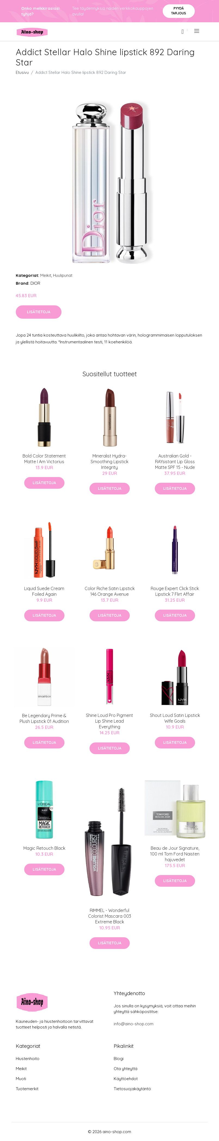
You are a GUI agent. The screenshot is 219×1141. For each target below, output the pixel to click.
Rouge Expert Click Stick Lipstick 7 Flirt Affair (175, 591)
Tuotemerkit (27, 1088)
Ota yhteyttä (125, 1068)
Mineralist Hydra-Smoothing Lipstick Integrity (109, 461)
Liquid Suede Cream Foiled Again (44, 591)
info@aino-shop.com (133, 1023)
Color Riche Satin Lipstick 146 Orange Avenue (110, 591)
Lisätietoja (38, 311)
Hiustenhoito (27, 1058)
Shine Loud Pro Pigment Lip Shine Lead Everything (109, 721)
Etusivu (22, 72)
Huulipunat (62, 275)
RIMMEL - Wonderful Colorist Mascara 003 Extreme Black (109, 916)
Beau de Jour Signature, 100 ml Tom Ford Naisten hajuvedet (174, 853)
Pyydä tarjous (178, 10)
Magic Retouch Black (44, 848)
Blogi (119, 1058)
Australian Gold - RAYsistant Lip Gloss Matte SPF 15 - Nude (175, 461)
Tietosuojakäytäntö (132, 1088)
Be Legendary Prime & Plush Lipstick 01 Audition (44, 718)
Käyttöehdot (126, 1078)
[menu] (197, 31)
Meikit (45, 275)
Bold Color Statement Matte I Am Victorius (44, 458)
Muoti (21, 1078)
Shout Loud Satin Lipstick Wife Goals (175, 718)
